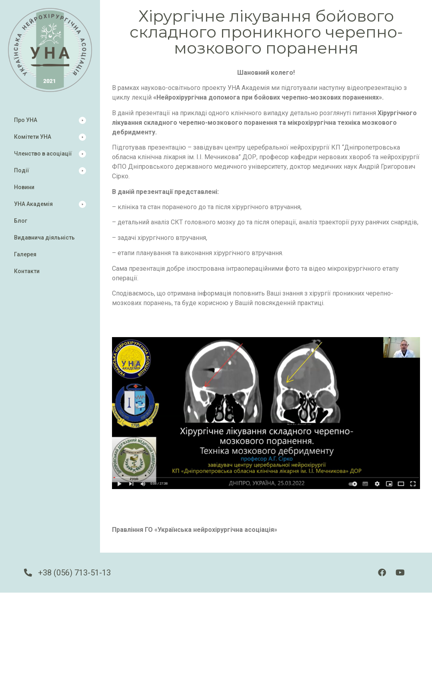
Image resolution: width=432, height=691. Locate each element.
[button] (50, 120)
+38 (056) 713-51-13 (74, 572)
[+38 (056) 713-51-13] (28, 573)
